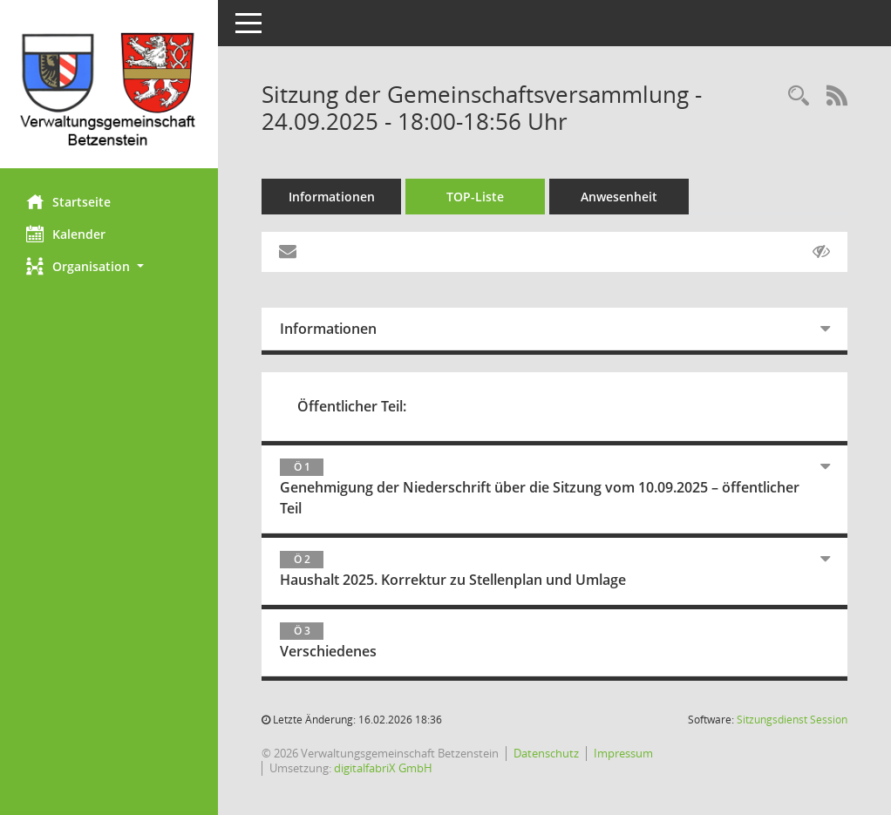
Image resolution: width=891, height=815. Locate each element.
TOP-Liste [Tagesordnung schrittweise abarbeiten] (475, 196)
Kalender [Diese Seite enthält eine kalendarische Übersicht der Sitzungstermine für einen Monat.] (65, 233)
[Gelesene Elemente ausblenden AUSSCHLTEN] (821, 252)
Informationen (332, 196)
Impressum (623, 753)
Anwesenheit (619, 196)
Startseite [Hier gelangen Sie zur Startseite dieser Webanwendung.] (68, 201)
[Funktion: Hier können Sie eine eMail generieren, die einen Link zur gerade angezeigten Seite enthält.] (287, 252)
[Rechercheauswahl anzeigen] (798, 96)
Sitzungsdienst (792, 719)
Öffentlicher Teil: (351, 406)
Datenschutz (546, 753)
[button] (109, 266)
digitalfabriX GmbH (383, 768)
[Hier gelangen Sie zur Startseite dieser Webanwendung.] (109, 91)
